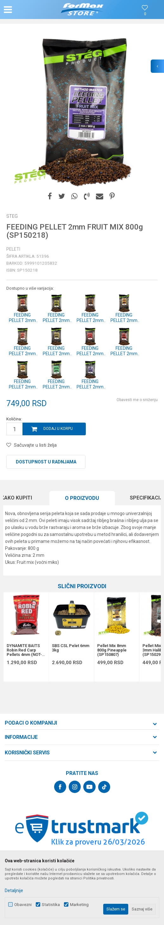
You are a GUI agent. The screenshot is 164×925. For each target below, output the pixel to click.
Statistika (51, 904)
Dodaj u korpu (58, 428)
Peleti (13, 249)
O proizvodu (82, 498)
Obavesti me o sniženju (137, 400)
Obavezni (23, 904)
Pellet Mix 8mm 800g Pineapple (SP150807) (112, 650)
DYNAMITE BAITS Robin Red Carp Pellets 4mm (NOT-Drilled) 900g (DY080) (24, 650)
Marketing (79, 904)
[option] (82, 109)
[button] (28, 9)
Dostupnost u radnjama (46, 461)
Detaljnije (14, 890)
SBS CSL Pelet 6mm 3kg (70, 648)
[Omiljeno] (145, 14)
